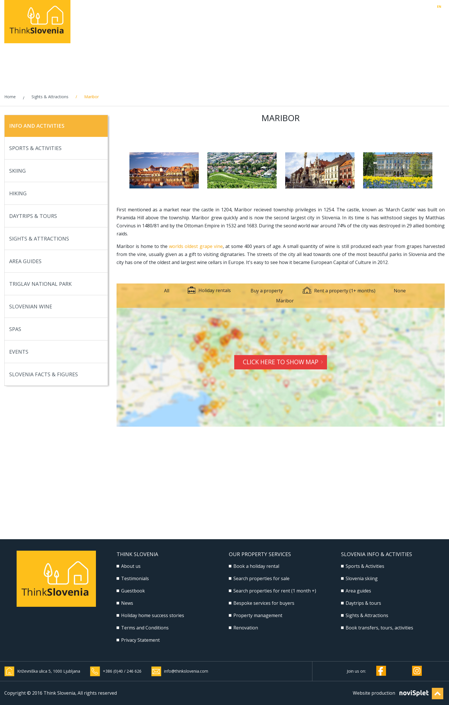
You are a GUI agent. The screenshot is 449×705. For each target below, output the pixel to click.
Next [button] (441, 170)
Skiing (54, 171)
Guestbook (133, 591)
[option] (164, 170)
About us (131, 566)
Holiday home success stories (152, 615)
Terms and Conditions (145, 628)
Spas (54, 329)
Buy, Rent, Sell (234, 20)
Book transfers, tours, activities (379, 628)
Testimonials (135, 578)
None (400, 291)
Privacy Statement (140, 640)
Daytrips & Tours (54, 216)
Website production (374, 693)
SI (443, 6)
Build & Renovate (349, 20)
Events (54, 352)
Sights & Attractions (49, 96)
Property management (290, 20)
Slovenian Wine (54, 306)
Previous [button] (120, 170)
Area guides (358, 591)
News (127, 603)
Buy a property (267, 291)
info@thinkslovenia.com (186, 671)
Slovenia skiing (362, 578)
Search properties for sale (261, 578)
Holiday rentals (185, 20)
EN (439, 6)
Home (10, 96)
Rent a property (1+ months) (339, 291)
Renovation (245, 628)
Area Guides (54, 261)
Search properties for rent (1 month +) (274, 591)
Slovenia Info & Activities (412, 20)
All (166, 291)
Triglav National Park (54, 284)
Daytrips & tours (363, 603)
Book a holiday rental (256, 566)
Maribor (285, 301)
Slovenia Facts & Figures (54, 374)
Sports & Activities (54, 148)
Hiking (54, 193)
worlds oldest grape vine (195, 246)
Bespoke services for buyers (263, 603)
